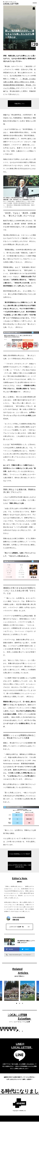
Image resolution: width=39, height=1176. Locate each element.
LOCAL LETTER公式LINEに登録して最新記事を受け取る (19, 868)
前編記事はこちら (20, 106)
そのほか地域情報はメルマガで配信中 (19, 856)
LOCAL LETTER (11, 4)
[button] (16, 1068)
